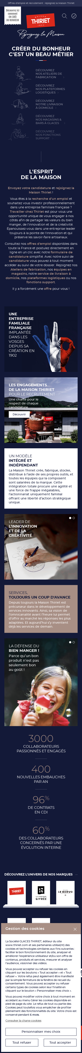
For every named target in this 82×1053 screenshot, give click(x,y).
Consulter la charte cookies (23, 1020)
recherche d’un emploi (50, 199)
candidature (19, 261)
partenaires (44, 945)
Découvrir (19, 414)
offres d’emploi (39, 244)
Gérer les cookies (42, 1000)
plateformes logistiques (46, 278)
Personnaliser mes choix (41, 1032)
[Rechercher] (64, 16)
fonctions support (40, 282)
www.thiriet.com (16, 945)
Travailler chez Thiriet (27, 212)
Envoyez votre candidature (29, 188)
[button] (70, 518)
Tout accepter (60, 1042)
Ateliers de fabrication (28, 269)
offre (48, 289)
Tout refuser (21, 1042)
